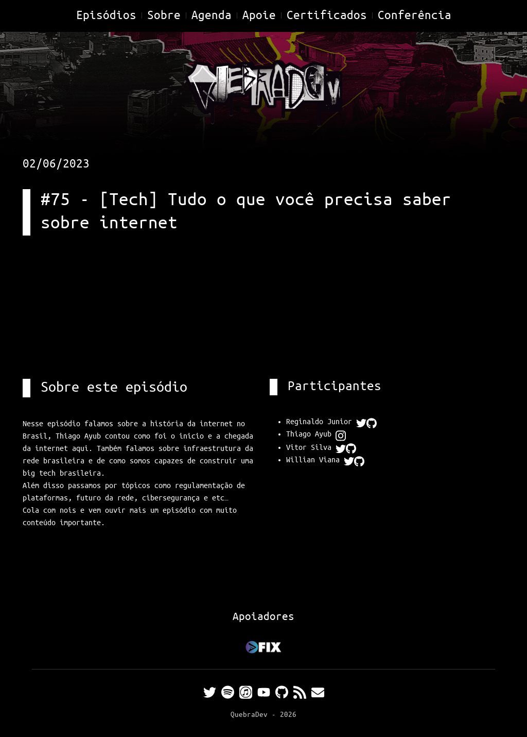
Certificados (327, 15)
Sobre (164, 15)
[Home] (263, 91)
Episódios (106, 15)
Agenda (211, 15)
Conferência (414, 15)
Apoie (259, 15)
